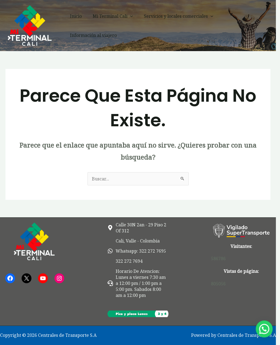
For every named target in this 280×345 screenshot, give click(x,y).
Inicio (82, 26)
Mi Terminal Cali (117, 25)
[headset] (140, 283)
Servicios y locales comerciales (180, 25)
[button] (134, 25)
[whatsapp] (138, 251)
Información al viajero (246, 26)
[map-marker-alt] (140, 228)
